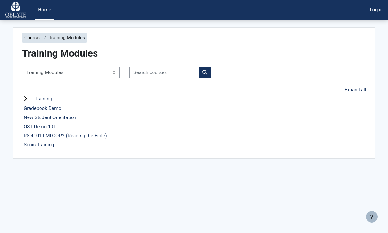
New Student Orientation (61, 118)
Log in (376, 10)
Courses (45, 38)
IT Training (52, 99)
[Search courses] (176, 72)
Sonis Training (50, 145)
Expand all (343, 90)
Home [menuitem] (44, 10)
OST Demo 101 (51, 127)
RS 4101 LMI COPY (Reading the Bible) (77, 136)
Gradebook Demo (54, 109)
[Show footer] (372, 217)
